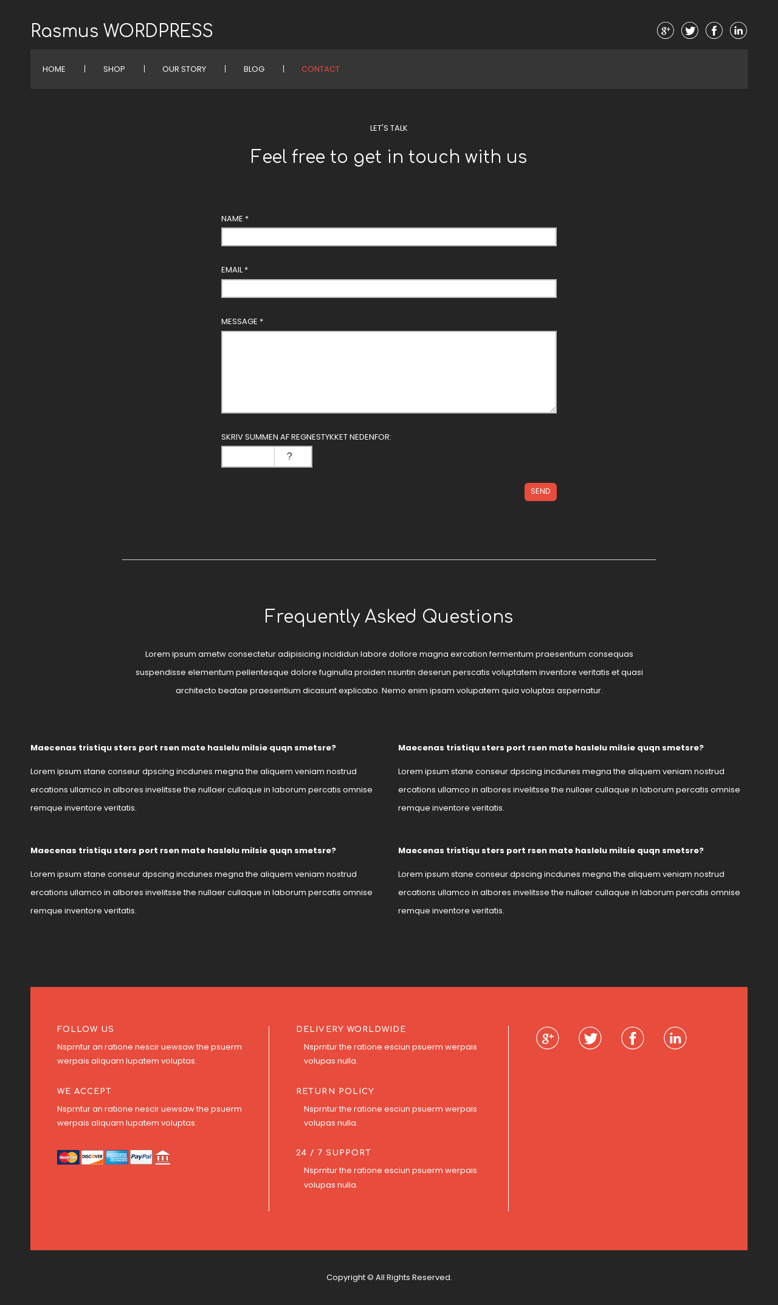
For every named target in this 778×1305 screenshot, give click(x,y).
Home (54, 69)
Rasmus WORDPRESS (121, 31)
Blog (254, 69)
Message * (242, 321)
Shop (114, 69)
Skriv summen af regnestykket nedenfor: (306, 437)
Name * (235, 218)
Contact (320, 69)
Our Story (184, 69)
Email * (234, 269)
